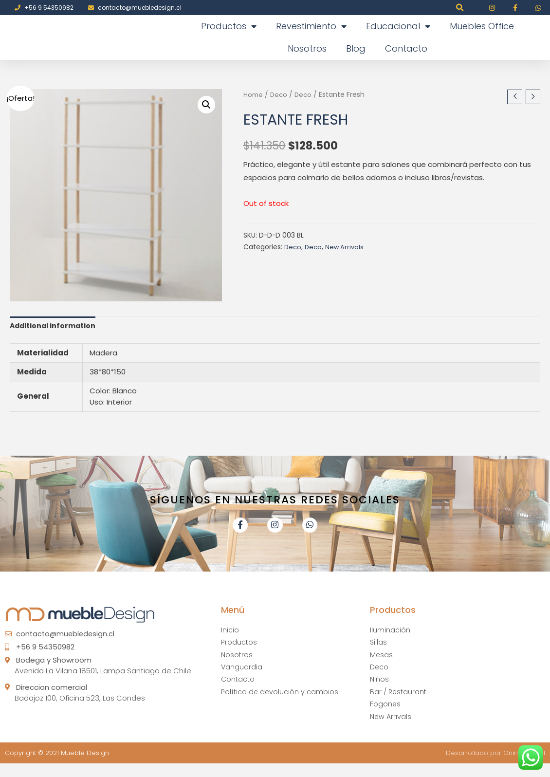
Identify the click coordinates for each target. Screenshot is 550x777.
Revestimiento (311, 26)
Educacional (398, 26)
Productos (229, 26)
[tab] (54, 326)
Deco (279, 94)
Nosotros (307, 48)
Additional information (54, 327)
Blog (356, 48)
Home (253, 94)
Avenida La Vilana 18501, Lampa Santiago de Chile (103, 678)
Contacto (406, 48)
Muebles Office (482, 26)
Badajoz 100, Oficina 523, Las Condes (80, 706)
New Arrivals (346, 247)
